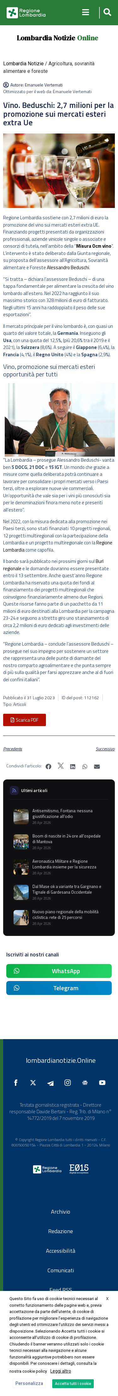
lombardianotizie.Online (61, 1060)
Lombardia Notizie (46, 38)
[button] (106, 13)
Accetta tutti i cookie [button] (73, 1383)
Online (87, 38)
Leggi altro (60, 1371)
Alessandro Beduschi (68, 267)
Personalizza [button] (29, 1383)
